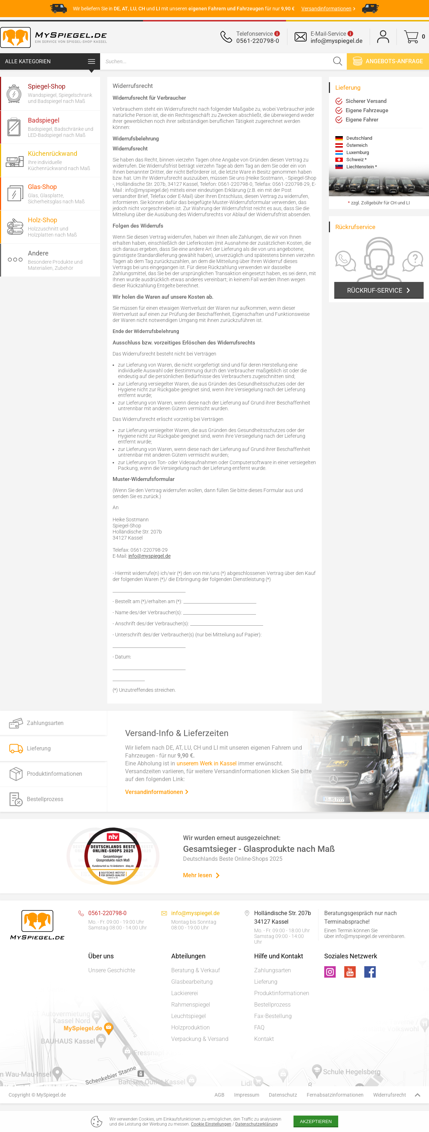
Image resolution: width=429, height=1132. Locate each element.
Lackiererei (184, 993)
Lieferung (265, 981)
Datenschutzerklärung (256, 1124)
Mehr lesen (202, 875)
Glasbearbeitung (192, 981)
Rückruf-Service (374, 290)
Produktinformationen (281, 993)
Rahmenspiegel (190, 1004)
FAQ (259, 1027)
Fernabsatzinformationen (335, 1095)
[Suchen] (337, 61)
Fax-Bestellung (273, 1016)
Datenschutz (283, 1095)
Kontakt (264, 1039)
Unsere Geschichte (111, 970)
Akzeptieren (316, 1121)
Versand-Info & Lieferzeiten (176, 733)
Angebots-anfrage (388, 61)
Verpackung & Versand (199, 1039)
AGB (219, 1095)
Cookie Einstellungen (211, 1124)
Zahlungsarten (272, 970)
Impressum (246, 1095)
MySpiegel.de (51, 1095)
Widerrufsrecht (389, 1095)
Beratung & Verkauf (195, 970)
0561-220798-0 (257, 40)
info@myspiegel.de (337, 40)
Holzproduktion (190, 1027)
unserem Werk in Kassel (207, 763)
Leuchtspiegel (188, 1016)
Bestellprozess (272, 1004)
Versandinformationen (157, 791)
